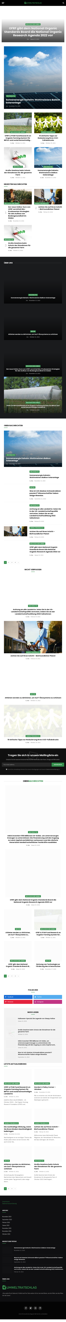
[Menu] (3, 3)
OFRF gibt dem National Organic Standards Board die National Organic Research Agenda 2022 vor (33, 32)
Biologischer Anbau (33, 24)
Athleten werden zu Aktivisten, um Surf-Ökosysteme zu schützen (33, 334)
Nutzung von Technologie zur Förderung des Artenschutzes (48, 968)
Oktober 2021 (6, 1237)
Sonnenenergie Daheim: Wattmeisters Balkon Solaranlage (33, 101)
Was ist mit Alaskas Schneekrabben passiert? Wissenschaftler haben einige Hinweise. (46, 494)
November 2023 (6, 1219)
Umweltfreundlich (48, 132)
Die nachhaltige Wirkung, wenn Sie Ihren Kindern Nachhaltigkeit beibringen (18, 1131)
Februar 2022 (6, 1225)
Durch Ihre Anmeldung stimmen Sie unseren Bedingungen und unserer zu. (33, 772)
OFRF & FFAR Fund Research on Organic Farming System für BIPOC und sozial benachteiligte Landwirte (18, 138)
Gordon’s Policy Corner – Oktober (45, 1091)
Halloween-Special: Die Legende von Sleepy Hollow (36, 1021)
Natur (33, 331)
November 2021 (6, 1234)
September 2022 (7, 1222)
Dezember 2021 (6, 1231)
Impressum (6, 1204)
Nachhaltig (11, 96)
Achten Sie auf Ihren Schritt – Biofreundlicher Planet (50, 208)
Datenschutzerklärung (52, 772)
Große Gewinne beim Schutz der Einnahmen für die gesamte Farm (18, 172)
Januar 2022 (5, 1228)
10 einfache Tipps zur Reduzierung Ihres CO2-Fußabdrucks (48, 138)
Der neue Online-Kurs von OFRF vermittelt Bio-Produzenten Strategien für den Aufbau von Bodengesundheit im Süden (19, 212)
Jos (28, 39)
